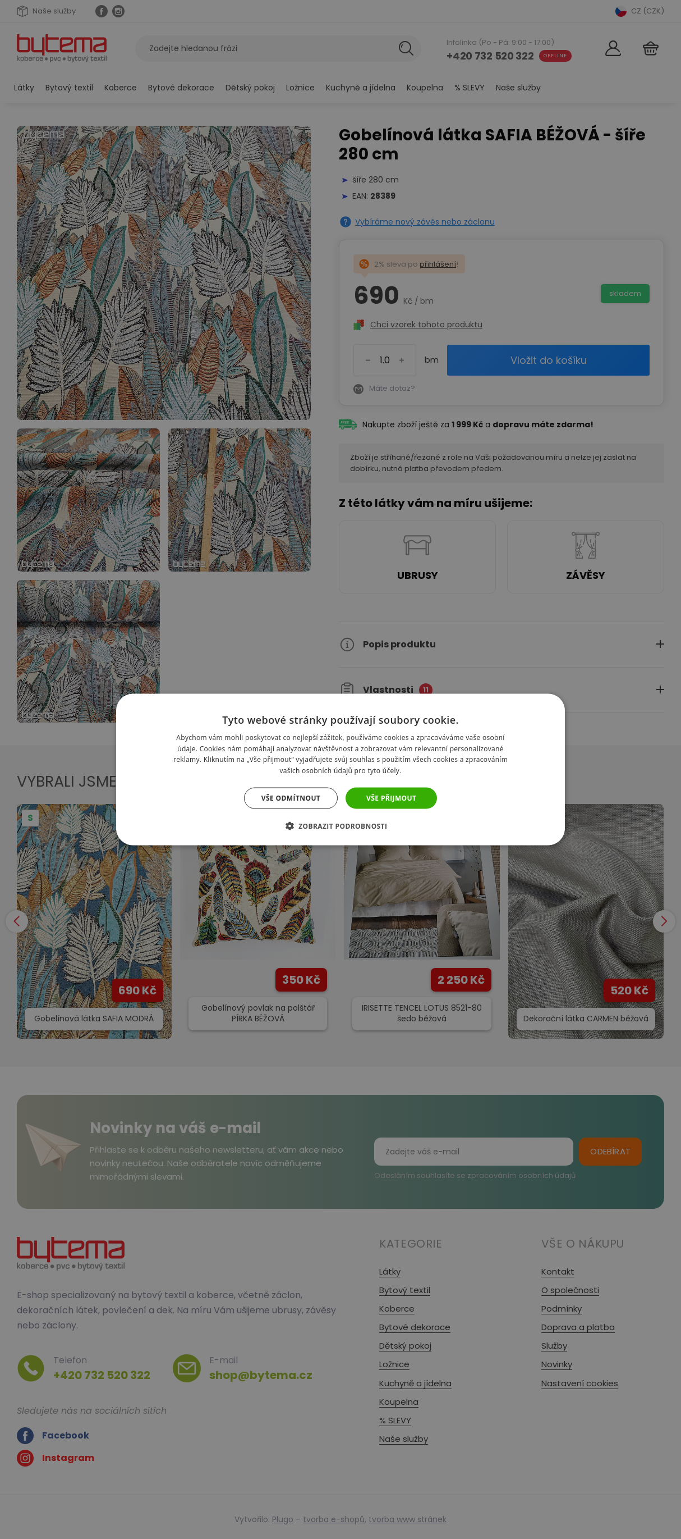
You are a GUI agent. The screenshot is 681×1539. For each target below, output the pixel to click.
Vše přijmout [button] (391, 798)
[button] (341, 826)
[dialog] (340, 769)
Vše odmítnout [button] (290, 798)
